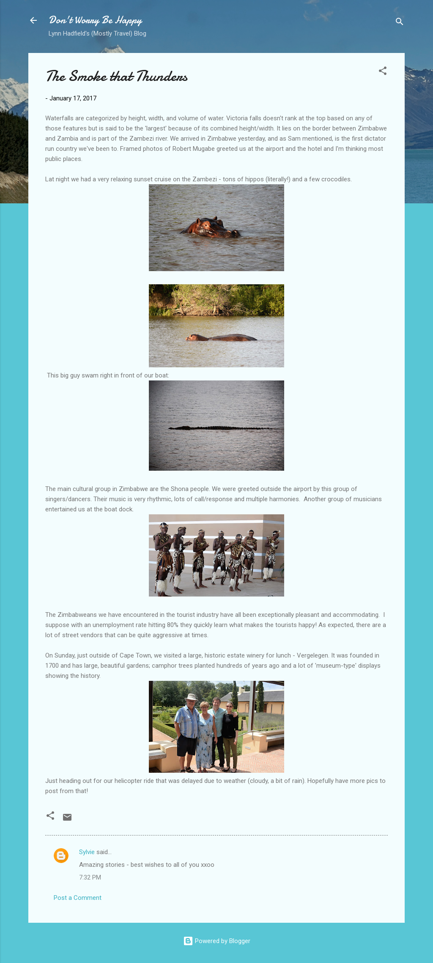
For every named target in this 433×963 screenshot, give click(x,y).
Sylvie (87, 852)
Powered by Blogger (216, 941)
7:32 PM (90, 877)
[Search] (400, 23)
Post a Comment (77, 898)
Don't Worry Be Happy (95, 20)
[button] (383, 72)
